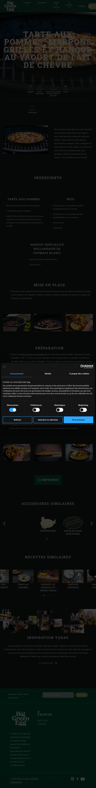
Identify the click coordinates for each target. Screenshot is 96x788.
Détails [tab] (48, 373)
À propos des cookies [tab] (79, 373)
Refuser (17, 420)
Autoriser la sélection (48, 420)
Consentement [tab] (17, 373)
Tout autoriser (78, 420)
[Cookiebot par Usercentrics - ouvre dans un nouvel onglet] (82, 366)
